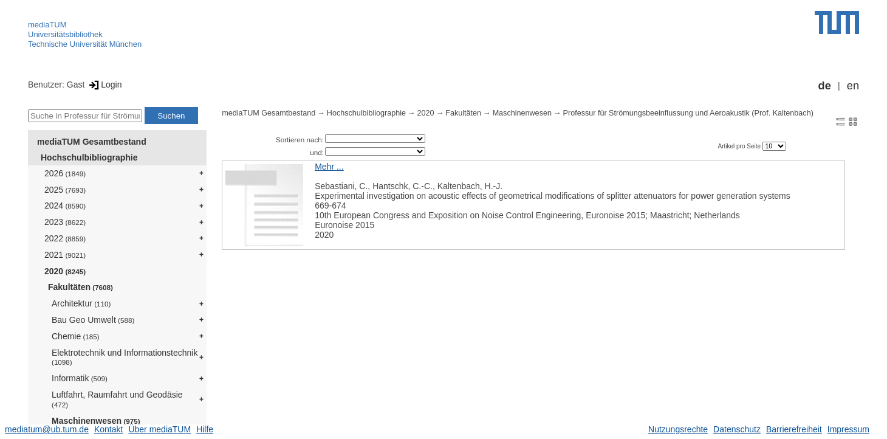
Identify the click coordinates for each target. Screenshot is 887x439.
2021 (65, 255)
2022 (65, 238)
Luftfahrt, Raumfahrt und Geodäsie (117, 399)
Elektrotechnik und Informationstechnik (124, 357)
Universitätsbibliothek (65, 34)
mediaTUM (47, 24)
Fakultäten (80, 287)
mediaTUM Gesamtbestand (91, 142)
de (824, 86)
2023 (65, 222)
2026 (65, 173)
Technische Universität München (85, 44)
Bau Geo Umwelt (93, 320)
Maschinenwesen (96, 421)
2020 (65, 271)
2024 (65, 205)
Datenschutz (737, 429)
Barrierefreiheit (794, 429)
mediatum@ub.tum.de (47, 429)
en (853, 86)
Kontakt (108, 429)
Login (104, 84)
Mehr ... (329, 166)
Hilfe (204, 429)
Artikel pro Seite (739, 146)
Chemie (76, 336)
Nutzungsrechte (678, 429)
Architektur (81, 303)
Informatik (80, 378)
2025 (65, 190)
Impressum (848, 429)
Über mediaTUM (159, 429)
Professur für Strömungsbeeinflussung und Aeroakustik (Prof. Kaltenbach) (688, 113)
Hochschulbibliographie (89, 157)
